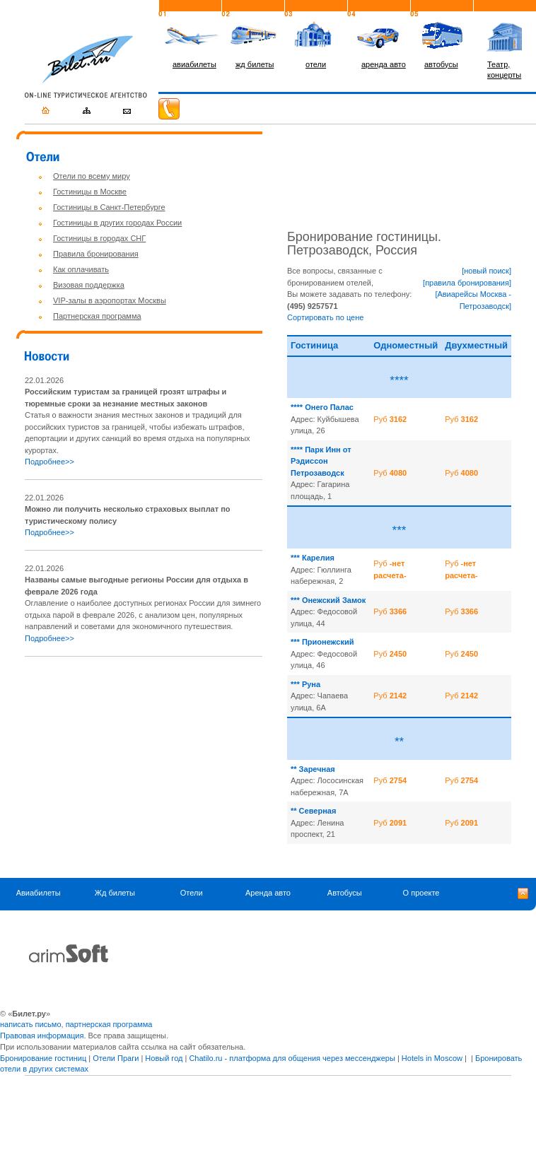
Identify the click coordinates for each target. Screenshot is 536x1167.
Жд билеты (115, 893)
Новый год (163, 1058)
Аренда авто (268, 893)
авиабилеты (194, 64)
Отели (191, 893)
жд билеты (254, 64)
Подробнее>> (49, 461)
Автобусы (344, 893)
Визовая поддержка (88, 285)
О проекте (421, 893)
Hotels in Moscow (432, 1058)
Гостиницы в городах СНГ (99, 238)
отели (315, 64)
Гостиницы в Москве (90, 191)
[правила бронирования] (467, 282)
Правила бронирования (96, 254)
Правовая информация (41, 1035)
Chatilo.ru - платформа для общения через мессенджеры (292, 1058)
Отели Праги (116, 1058)
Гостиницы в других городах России (117, 222)
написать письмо (31, 1024)
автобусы (441, 64)
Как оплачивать (81, 269)
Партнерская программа (97, 316)
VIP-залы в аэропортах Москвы (109, 300)
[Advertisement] (143, 767)
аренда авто (383, 64)
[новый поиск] (486, 270)
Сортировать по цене (325, 317)
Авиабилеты (38, 893)
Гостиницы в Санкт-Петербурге (109, 207)
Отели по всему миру (91, 176)
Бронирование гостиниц (43, 1058)
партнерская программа (109, 1024)
